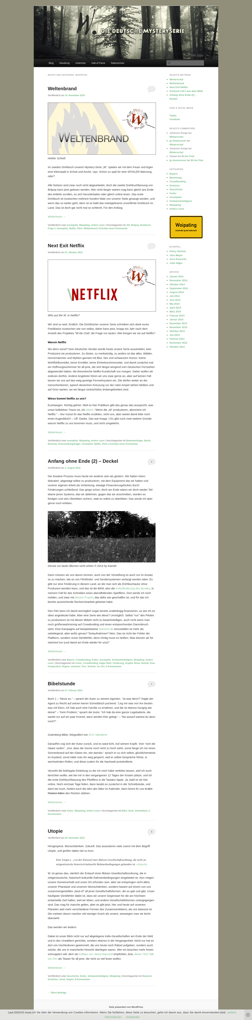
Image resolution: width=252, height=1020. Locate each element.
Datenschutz (117, 63)
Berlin (147, 440)
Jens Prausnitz (178, 259)
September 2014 (179, 288)
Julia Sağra (176, 263)
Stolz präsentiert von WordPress (126, 1007)
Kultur (95, 660)
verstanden (133, 1017)
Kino (152, 663)
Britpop (135, 225)
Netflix (72, 228)
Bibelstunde (61, 683)
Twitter (173, 115)
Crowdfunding (83, 660)
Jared (62, 979)
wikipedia (141, 864)
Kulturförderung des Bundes (133, 588)
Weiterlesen (57, 216)
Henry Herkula (178, 251)
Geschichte (73, 976)
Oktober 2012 (177, 346)
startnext (75, 666)
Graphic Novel (132, 663)
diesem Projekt (84, 597)
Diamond (146, 976)
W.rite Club (188, 156)
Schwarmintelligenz (122, 660)
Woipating (84, 225)
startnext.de (106, 628)
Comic (78, 663)
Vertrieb (91, 666)
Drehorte (174, 185)
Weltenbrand (62, 88)
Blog (51, 63)
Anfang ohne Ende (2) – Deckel (83, 461)
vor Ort (100, 666)
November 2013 (178, 327)
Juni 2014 (175, 300)
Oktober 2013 (177, 331)
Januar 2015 (176, 276)
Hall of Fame (98, 63)
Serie (131, 810)
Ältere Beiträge (57, 992)
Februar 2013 (177, 338)
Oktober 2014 (177, 284)
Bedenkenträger (134, 440)
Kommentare (113, 666)
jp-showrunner (178, 140)
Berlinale (52, 444)
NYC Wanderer (98, 734)
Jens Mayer (176, 255)
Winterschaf (176, 79)
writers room (97, 225)
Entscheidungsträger (69, 444)
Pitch (79, 228)
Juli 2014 (175, 296)
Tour (83, 666)
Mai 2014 (174, 303)
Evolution (53, 979)
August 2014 (177, 292)
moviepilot (72, 225)
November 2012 (178, 342)
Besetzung (176, 177)
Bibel (124, 810)
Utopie (55, 831)
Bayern (70, 660)
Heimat (145, 663)
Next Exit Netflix (66, 245)
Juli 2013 (175, 335)
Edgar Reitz (105, 663)
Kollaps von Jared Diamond (96, 954)
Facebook (175, 119)
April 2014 (175, 307)
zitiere (89, 409)
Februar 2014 (177, 315)
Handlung (64, 63)
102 (128, 225)
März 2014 (175, 311)
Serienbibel (141, 810)
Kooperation (54, 666)
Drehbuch (145, 225)
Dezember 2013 (178, 323)
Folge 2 (52, 228)
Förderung (118, 663)
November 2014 (178, 280)
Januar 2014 (176, 319)
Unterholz (80, 63)
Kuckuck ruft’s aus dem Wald (186, 91)
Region (66, 666)
